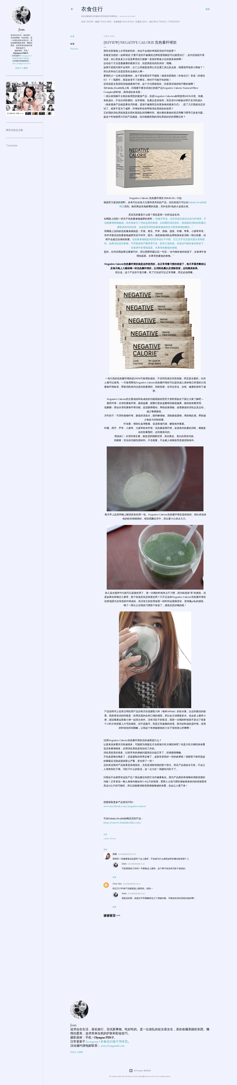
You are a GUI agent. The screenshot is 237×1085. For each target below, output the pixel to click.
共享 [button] (72, 36)
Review (74, 48)
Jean (124, 863)
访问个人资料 (76, 1052)
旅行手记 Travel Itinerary (164, 21)
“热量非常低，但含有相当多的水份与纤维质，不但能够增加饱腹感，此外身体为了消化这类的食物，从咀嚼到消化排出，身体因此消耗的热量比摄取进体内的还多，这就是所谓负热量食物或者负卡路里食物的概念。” (155, 222)
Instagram (92, 1041)
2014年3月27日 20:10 (127, 854)
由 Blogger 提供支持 (140, 1070)
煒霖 (115, 854)
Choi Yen (117, 883)
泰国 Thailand (103, 21)
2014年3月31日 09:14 (132, 884)
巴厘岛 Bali (141, 21)
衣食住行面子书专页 (114, 1041)
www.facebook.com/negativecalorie (125, 806)
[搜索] (207, 9)
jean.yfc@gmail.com (112, 1046)
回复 (114, 877)
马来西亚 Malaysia (123, 21)
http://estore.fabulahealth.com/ (122, 822)
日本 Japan (87, 21)
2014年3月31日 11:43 (136, 893)
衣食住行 (92, 9)
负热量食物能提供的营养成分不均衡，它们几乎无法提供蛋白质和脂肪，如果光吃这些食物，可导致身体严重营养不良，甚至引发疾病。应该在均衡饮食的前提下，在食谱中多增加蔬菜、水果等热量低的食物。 (155, 243)
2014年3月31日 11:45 (136, 864)
